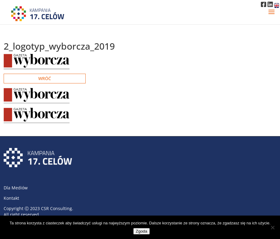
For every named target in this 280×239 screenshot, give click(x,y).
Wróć (44, 78)
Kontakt (11, 198)
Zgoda (141, 231)
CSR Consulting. (57, 208)
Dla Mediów (16, 188)
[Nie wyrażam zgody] (272, 227)
